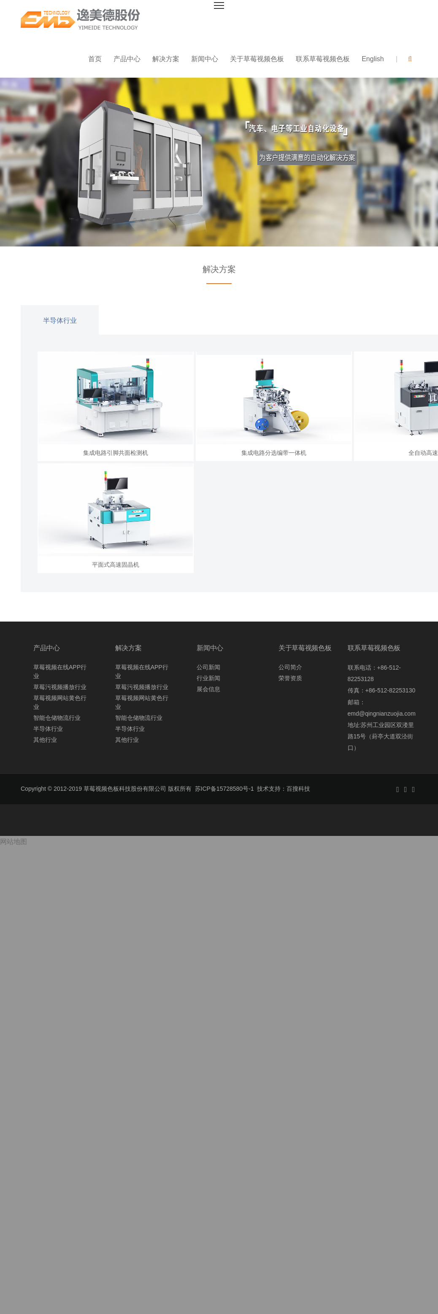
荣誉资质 (290, 678)
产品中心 (127, 58)
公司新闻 (208, 667)
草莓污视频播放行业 (60, 687)
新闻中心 (204, 58)
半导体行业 (60, 320)
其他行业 (45, 739)
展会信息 (208, 689)
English (373, 58)
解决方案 (165, 58)
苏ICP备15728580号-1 (224, 788)
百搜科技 (298, 788)
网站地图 (13, 841)
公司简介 (290, 667)
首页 (95, 58)
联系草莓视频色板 (323, 58)
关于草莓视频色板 (257, 58)
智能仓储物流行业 (57, 717)
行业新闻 (208, 678)
